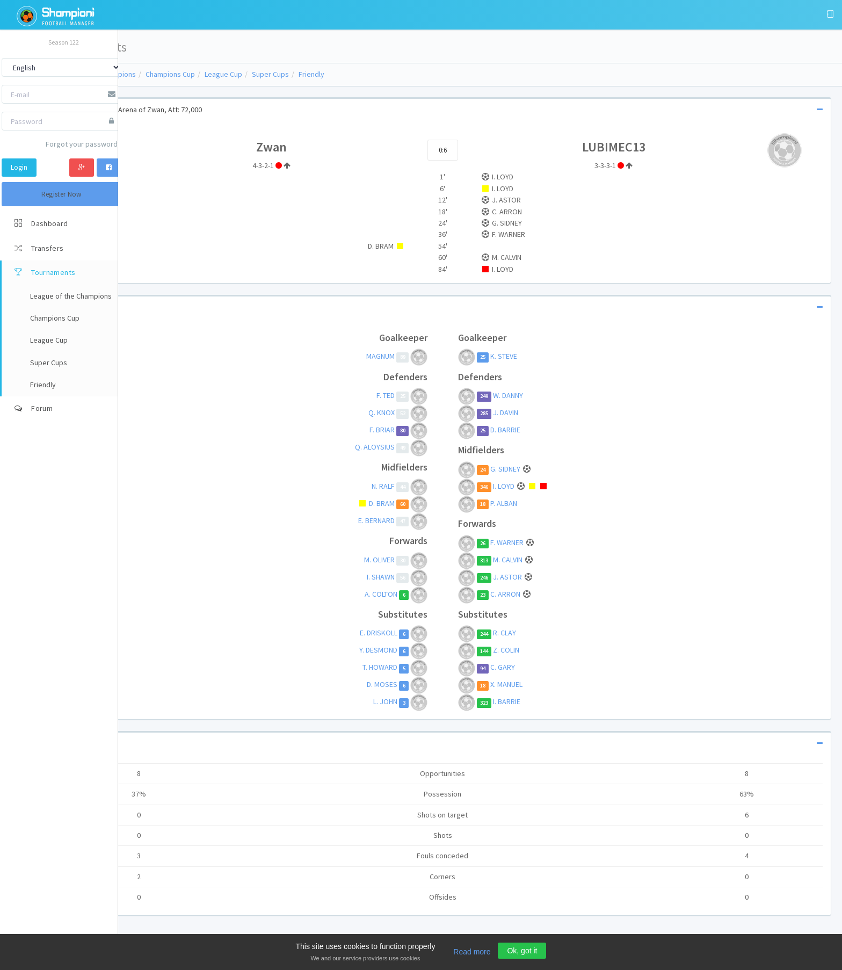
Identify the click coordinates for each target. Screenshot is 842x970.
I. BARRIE (542, 702)
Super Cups (345, 74)
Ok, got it (522, 950)
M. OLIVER (418, 559)
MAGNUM (419, 356)
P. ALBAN (539, 503)
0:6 (480, 150)
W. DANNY (544, 395)
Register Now (61, 194)
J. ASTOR (544, 577)
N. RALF (422, 486)
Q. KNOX (421, 412)
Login (19, 167)
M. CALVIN (544, 559)
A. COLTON (420, 594)
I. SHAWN (420, 577)
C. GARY (538, 667)
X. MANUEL (542, 685)
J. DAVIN (541, 412)
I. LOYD (540, 486)
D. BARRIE (541, 430)
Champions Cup (245, 74)
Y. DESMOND (417, 650)
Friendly (386, 74)
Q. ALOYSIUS (414, 447)
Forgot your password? (83, 144)
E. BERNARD (415, 520)
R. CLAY (540, 633)
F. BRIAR (421, 430)
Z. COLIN (542, 650)
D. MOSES (421, 685)
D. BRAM (421, 503)
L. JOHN (424, 702)
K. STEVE (539, 356)
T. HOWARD (419, 667)
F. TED (425, 395)
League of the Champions (169, 74)
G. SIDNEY (542, 469)
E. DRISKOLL (418, 633)
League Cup (298, 74)
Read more (471, 951)
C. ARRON (542, 594)
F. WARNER (543, 542)
